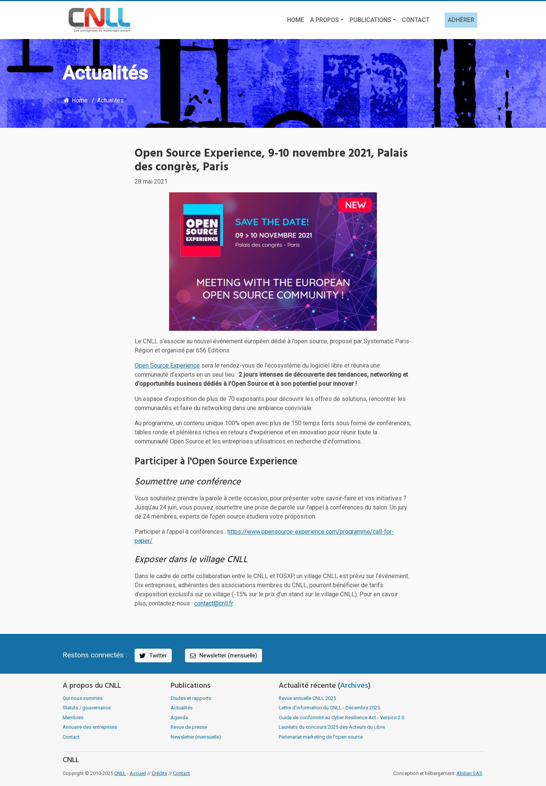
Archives (354, 686)
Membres (73, 717)
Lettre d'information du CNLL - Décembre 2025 (329, 708)
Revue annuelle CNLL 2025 (307, 698)
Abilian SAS (469, 773)
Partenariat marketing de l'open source (321, 737)
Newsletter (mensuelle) (223, 656)
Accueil (138, 773)
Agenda (179, 717)
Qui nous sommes (82, 698)
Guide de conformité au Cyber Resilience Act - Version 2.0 (341, 717)
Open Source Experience (167, 365)
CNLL (120, 773)
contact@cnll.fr (213, 603)
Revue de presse (189, 727)
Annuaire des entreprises (90, 727)
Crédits (159, 773)
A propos (324, 20)
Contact (416, 20)
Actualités (110, 100)
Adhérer (461, 20)
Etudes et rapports (191, 698)
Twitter (152, 656)
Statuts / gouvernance (87, 708)
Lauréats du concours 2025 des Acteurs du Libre (332, 727)
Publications (370, 20)
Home (295, 20)
